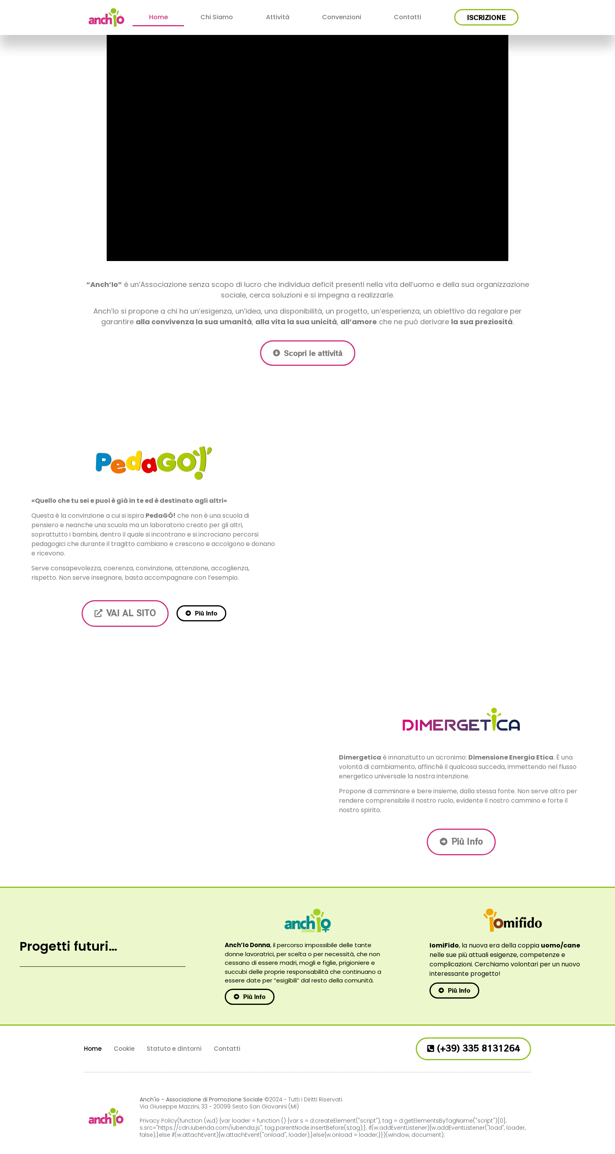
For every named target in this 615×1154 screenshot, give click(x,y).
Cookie (124, 1048)
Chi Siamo (216, 17)
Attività (277, 17)
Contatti (407, 17)
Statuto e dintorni (174, 1048)
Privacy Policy (158, 1121)
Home (158, 17)
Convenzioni (341, 17)
